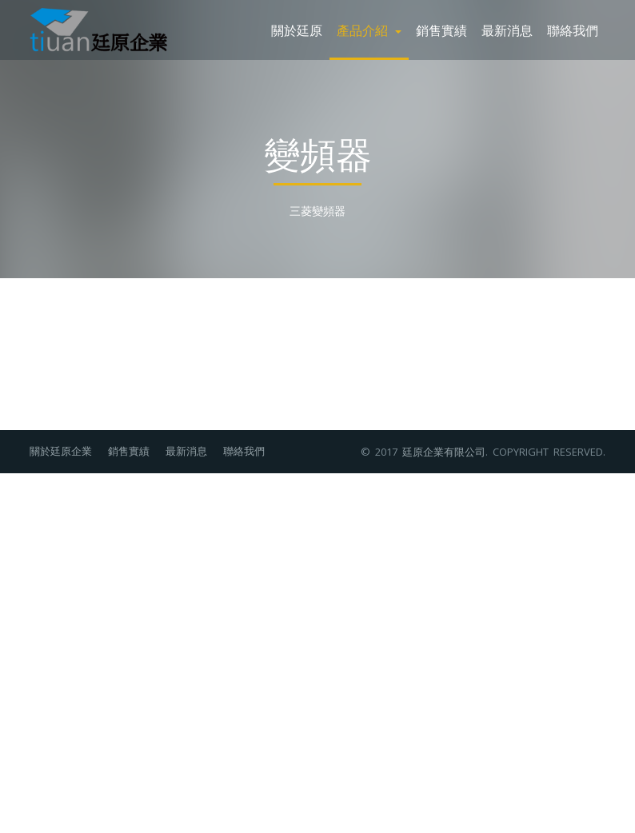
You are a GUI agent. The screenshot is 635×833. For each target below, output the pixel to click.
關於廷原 (296, 30)
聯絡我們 (572, 30)
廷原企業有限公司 (443, 451)
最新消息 (507, 30)
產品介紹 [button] (369, 30)
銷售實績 (441, 30)
